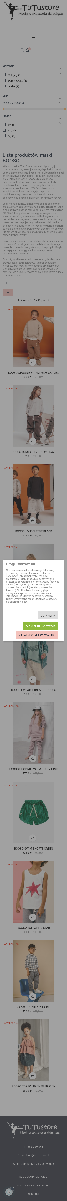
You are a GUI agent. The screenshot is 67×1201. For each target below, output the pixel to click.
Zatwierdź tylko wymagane (37, 635)
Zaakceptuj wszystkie (40, 626)
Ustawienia (48, 615)
